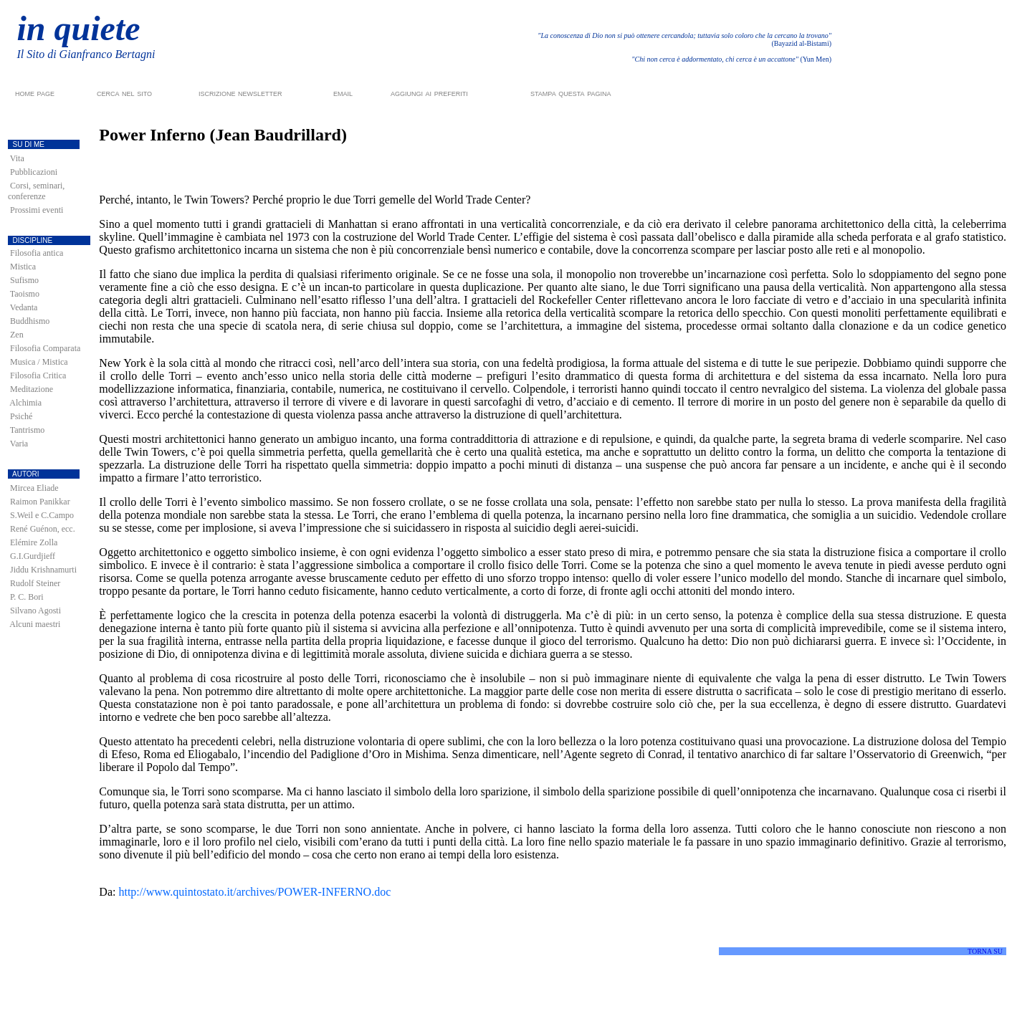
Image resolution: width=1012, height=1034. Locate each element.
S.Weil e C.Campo (42, 515)
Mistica (23, 267)
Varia (19, 444)
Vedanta (24, 307)
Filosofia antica (36, 253)
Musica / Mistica (39, 362)
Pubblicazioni (33, 172)
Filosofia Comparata (45, 348)
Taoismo (24, 294)
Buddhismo (29, 321)
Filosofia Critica (38, 375)
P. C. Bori (27, 597)
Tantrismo (27, 430)
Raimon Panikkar (40, 502)
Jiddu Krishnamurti (43, 570)
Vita (17, 158)
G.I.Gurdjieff (32, 556)
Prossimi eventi (36, 210)
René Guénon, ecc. (42, 529)
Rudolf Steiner (35, 583)
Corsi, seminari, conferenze (36, 191)
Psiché (21, 416)
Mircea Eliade (34, 488)
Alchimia (25, 403)
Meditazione (31, 389)
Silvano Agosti (35, 610)
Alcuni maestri (34, 624)
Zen (17, 335)
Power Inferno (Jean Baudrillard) (223, 134)
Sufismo (24, 280)
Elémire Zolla (33, 542)
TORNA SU (985, 951)
